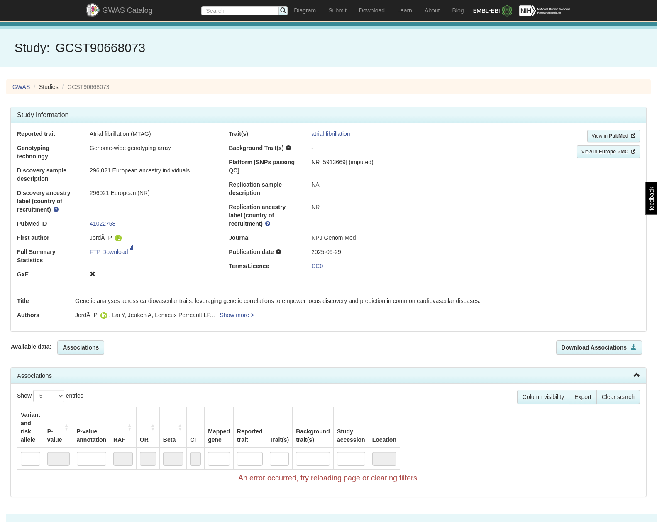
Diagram (305, 10)
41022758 (102, 223)
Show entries (50, 396)
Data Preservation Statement (445, 509)
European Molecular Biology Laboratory (315, 509)
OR (203, 423)
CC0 (317, 266)
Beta (236, 423)
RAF (174, 423)
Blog (458, 10)
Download (372, 10)
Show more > (237, 315)
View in (613, 136)
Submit (337, 10)
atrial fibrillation (330, 133)
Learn (404, 10)
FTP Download (111, 252)
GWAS (21, 87)
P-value (83, 418)
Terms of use (387, 509)
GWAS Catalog (128, 10)
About (432, 10)
